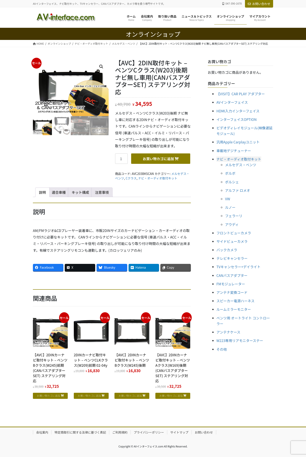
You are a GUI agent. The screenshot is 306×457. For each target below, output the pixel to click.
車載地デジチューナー (233, 150)
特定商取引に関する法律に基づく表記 (80, 432)
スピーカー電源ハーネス (235, 300)
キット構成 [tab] (80, 192)
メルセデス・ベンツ (240, 164)
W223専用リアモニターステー (239, 340)
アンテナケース (228, 332)
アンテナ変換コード (231, 292)
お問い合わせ (259, 4)
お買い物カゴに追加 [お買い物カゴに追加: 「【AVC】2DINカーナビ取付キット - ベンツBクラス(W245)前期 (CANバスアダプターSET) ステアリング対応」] (48, 395)
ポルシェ (232, 181)
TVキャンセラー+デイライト (238, 266)
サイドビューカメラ (232, 241)
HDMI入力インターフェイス (237, 110)
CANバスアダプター (232, 275)
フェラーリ (233, 215)
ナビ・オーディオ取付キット (157, 178)
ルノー (230, 207)
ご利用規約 (119, 432)
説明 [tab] (42, 192)
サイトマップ (179, 432)
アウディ (232, 224)
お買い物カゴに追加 (158, 158)
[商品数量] (121, 158)
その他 (221, 349)
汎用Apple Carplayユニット (238, 142)
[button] (101, 67)
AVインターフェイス (232, 102)
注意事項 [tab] (102, 192)
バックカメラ (226, 249)
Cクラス (131, 178)
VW (227, 198)
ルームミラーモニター (233, 309)
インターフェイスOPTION (236, 119)
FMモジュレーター (230, 283)
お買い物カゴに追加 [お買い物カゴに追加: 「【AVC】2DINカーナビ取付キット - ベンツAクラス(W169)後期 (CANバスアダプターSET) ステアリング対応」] (171, 395)
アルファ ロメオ (237, 190)
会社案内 (42, 432)
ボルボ (230, 173)
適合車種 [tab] (59, 192)
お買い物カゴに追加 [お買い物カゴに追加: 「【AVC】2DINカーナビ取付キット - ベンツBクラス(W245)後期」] (130, 395)
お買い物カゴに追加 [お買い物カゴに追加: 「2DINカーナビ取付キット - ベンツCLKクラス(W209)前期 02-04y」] (89, 395)
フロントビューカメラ (233, 232)
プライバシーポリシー (149, 432)
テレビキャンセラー (232, 258)
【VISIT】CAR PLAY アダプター (240, 93)
